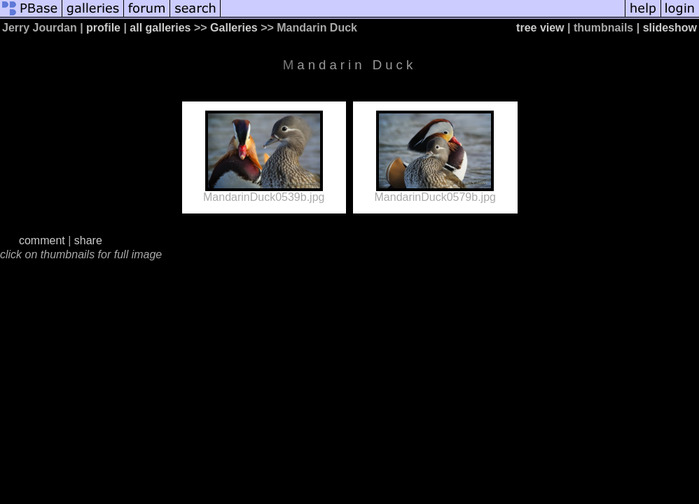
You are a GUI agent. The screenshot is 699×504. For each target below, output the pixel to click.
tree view (540, 28)
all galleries (160, 28)
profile (103, 28)
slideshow (670, 28)
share (88, 240)
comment (42, 240)
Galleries (234, 28)
